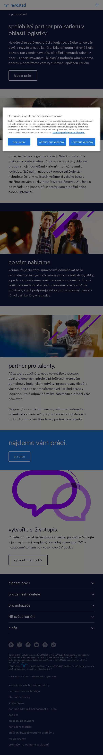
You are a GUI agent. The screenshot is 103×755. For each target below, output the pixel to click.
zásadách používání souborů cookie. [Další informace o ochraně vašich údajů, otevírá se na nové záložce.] (69, 132)
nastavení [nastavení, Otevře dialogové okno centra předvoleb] (19, 141)
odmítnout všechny (51, 141)
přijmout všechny (82, 141)
